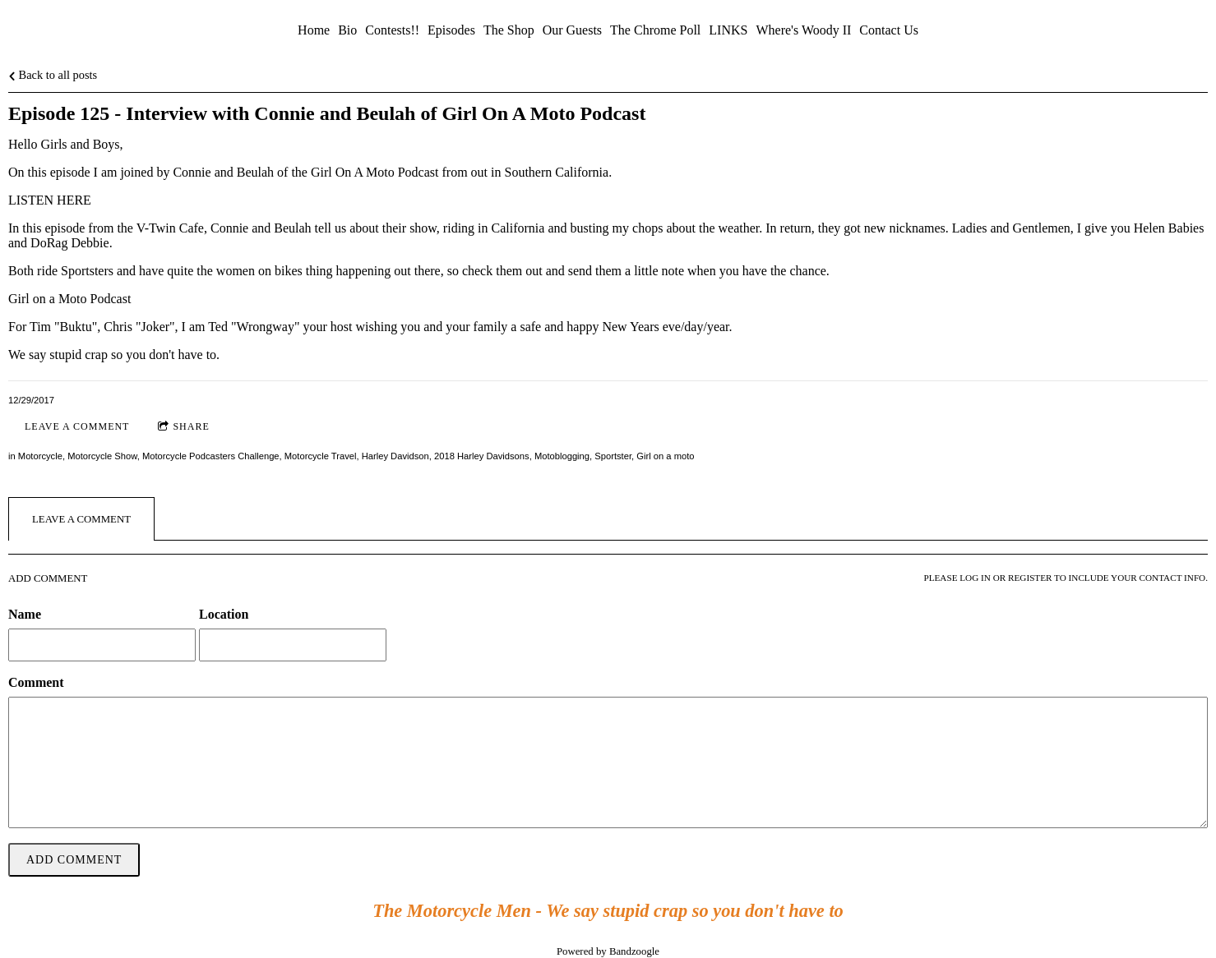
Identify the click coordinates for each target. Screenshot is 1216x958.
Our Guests (572, 30)
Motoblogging (562, 456)
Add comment (74, 860)
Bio (347, 30)
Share (183, 427)
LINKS (728, 30)
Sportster (612, 456)
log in (975, 578)
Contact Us (888, 30)
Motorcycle (40, 456)
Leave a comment (77, 426)
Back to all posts (52, 74)
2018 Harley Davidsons (481, 456)
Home (314, 30)
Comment (36, 682)
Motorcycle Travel (320, 456)
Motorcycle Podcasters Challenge (211, 456)
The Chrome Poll (655, 30)
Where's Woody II (803, 30)
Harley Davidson (395, 456)
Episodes (451, 30)
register (1030, 578)
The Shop (508, 30)
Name (24, 614)
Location (223, 614)
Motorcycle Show (102, 456)
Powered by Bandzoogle (608, 951)
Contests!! (392, 30)
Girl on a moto (665, 456)
